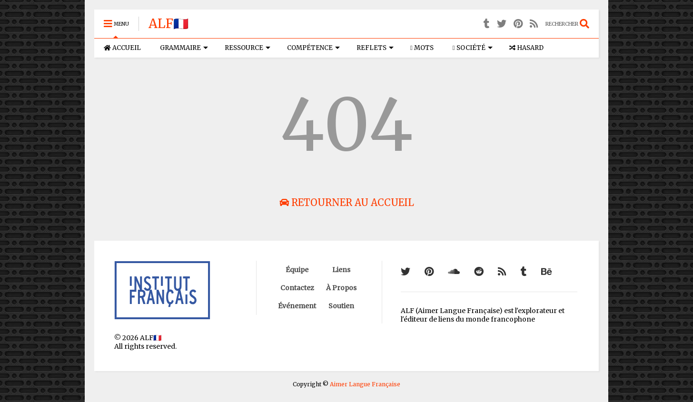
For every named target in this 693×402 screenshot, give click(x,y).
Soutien (341, 306)
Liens (341, 269)
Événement (297, 306)
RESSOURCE (247, 48)
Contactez (297, 288)
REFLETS (375, 48)
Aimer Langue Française (365, 384)
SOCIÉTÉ (473, 48)
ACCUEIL (122, 48)
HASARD (526, 48)
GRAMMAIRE (184, 48)
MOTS (422, 48)
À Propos (341, 288)
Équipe (297, 269)
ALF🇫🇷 (168, 23)
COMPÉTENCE (313, 48)
